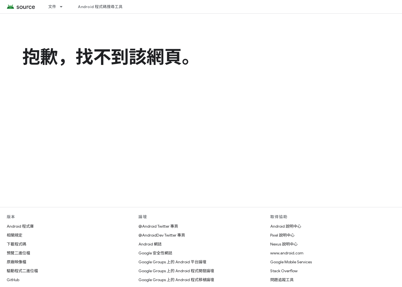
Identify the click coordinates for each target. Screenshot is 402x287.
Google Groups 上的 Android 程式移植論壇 (176, 279)
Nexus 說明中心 (284, 244)
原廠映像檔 (16, 261)
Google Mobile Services (291, 261)
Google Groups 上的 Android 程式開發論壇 (176, 270)
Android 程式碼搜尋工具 (100, 6)
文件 (52, 6)
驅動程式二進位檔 (22, 270)
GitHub (13, 279)
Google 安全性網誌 (155, 253)
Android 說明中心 (285, 226)
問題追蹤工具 (282, 279)
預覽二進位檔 (18, 253)
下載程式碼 (16, 244)
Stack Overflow (284, 270)
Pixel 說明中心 (282, 235)
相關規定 (14, 235)
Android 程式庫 (20, 226)
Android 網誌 (150, 244)
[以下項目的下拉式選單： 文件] (63, 6)
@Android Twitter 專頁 (158, 226)
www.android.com (286, 253)
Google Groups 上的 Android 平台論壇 (172, 261)
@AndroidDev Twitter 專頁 (161, 235)
